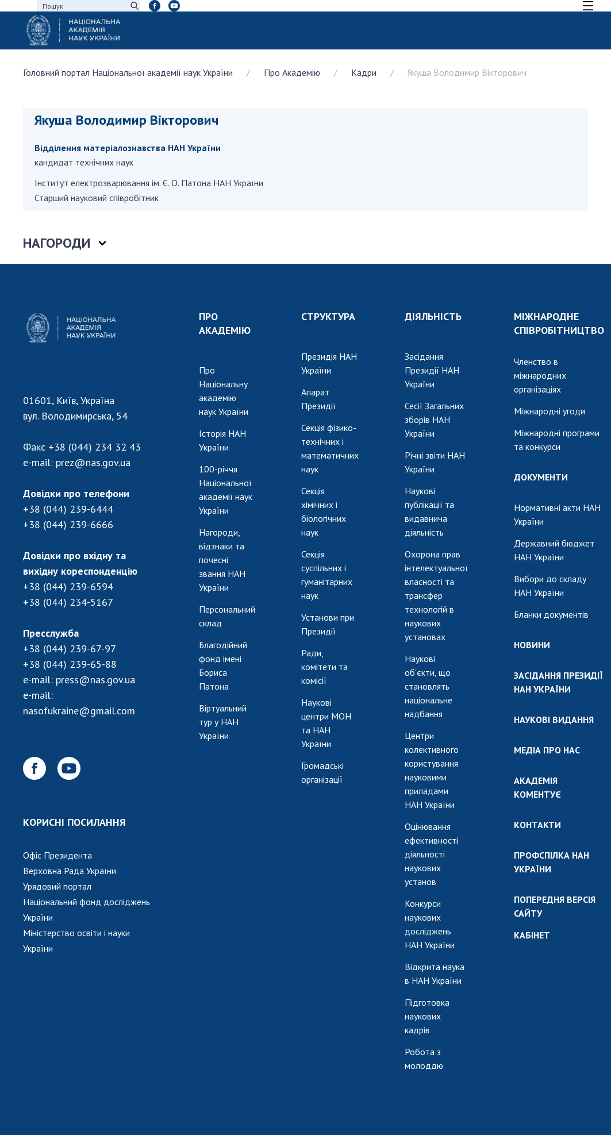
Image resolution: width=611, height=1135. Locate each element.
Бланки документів (551, 614)
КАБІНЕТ (532, 935)
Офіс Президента (57, 855)
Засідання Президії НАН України (432, 370)
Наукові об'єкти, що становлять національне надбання (428, 686)
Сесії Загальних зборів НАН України (434, 419)
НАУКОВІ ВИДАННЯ (554, 719)
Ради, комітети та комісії (324, 666)
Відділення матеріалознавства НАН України (127, 147)
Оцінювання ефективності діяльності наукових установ (431, 854)
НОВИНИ (532, 645)
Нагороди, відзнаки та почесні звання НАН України (222, 559)
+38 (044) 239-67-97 (69, 648)
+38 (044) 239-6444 (68, 508)
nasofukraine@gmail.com (79, 710)
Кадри (363, 72)
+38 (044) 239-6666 (68, 524)
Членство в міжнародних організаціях (540, 375)
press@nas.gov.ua (95, 679)
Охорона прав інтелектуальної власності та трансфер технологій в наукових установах (436, 595)
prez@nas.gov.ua (93, 462)
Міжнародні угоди (549, 411)
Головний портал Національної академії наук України (128, 72)
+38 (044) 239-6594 (68, 586)
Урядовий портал (57, 886)
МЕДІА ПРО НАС (547, 750)
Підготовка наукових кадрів (427, 1016)
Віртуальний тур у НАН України (223, 721)
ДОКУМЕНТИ (541, 477)
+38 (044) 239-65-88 (70, 664)
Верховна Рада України (69, 870)
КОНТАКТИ (537, 824)
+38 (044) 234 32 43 (94, 446)
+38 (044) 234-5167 (68, 602)
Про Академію (292, 72)
